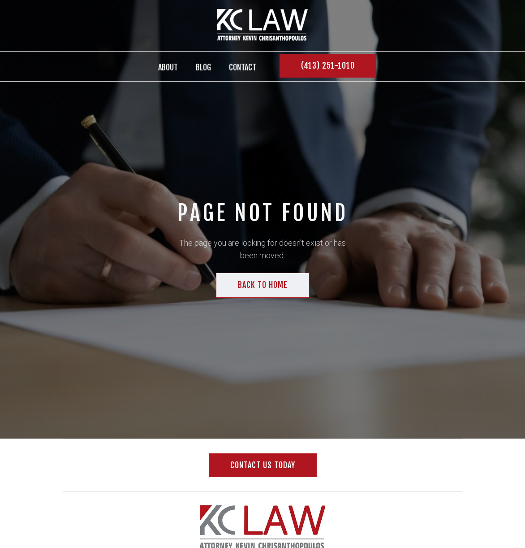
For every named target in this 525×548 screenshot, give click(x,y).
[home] (262, 25)
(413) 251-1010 (328, 65)
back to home (263, 285)
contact (242, 67)
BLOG (203, 67)
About (168, 67)
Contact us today (262, 465)
